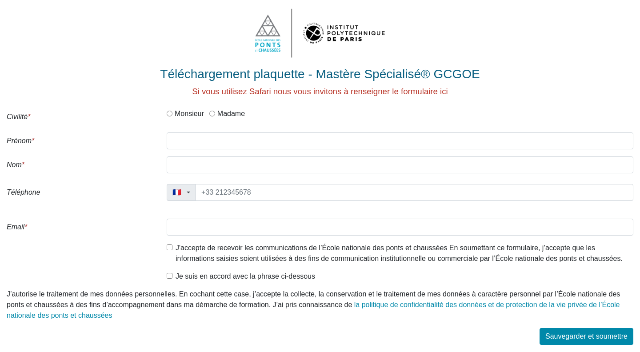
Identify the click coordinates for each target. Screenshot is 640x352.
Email (15, 227)
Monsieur (189, 113)
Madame (231, 113)
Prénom (19, 140)
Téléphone (23, 192)
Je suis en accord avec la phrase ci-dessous (245, 276)
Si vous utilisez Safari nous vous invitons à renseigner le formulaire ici (320, 91)
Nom (14, 164)
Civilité (17, 116)
